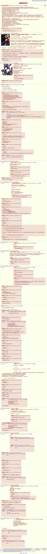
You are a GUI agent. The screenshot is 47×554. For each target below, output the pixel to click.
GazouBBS (21, 553)
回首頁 (33, 0)
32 (16, 549)
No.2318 (20, 392)
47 (9, 550)
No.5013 (19, 317)
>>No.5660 (4, 537)
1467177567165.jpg (5, 408)
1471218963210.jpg (12, 453)
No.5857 (20, 452)
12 (17, 548)
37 (23, 549)
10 (14, 548)
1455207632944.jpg (13, 321)
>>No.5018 (4, 336)
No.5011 (19, 310)
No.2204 (20, 384)
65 (6, 551)
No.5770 (29, 419)
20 (28, 548)
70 (13, 551)
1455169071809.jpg (13, 311)
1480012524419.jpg (13, 399)
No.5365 (19, 144)
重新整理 (44, 0)
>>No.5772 (4, 200)
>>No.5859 (4, 469)
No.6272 (21, 155)
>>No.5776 (4, 222)
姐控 (19, 75)
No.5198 (31, 274)
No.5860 (20, 467)
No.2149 (32, 363)
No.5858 (19, 460)
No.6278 (32, 75)
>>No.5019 (4, 355)
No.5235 (20, 127)
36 (22, 549)
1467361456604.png (6, 182)
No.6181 (20, 358)
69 (12, 551)
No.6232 (32, 243)
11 (15, 548)
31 (15, 549)
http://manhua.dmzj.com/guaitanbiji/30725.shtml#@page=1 (18, 255)
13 (18, 548)
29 (12, 549)
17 (24, 548)
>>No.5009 (4, 347)
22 (31, 548)
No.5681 (32, 162)
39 (26, 549)
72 (16, 551)
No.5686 (28, 174)
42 (30, 549)
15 (21, 548)
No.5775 (20, 203)
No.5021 (19, 345)
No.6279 (20, 80)
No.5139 (21, 84)
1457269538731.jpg (12, 112)
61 (29, 550)
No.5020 (20, 340)
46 (8, 550)
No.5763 (29, 415)
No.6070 (28, 496)
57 (23, 550)
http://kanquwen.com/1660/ (6, 86)
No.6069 (28, 492)
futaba (23, 553)
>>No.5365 (4, 152)
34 (19, 549)
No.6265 (16, 35)
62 (30, 550)
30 (13, 549)
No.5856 (28, 445)
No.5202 (20, 286)
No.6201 (20, 398)
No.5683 (28, 170)
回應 (26, 5)
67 (9, 551)
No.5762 (34, 409)
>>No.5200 (4, 291)
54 (19, 550)
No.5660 (39, 519)
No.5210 (19, 111)
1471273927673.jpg (12, 477)
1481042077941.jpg (5, 33)
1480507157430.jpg (5, 250)
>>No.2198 (4, 386)
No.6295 (20, 58)
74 (19, 551)
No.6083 (19, 500)
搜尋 (35, 0)
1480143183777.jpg (12, 541)
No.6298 (24, 5)
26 (8, 549)
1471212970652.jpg (5, 432)
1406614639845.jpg (5, 362)
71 (15, 551)
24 (5, 549)
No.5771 (37, 183)
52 (16, 550)
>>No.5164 (4, 140)
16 (22, 548)
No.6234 (28, 258)
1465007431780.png (6, 161)
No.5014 (20, 320)
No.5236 (20, 132)
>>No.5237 (4, 151)
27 (9, 549)
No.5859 (19, 464)
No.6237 (32, 246)
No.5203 (20, 289)
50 (13, 550)
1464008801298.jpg (5, 518)
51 (15, 550)
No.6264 (20, 225)
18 (25, 548)
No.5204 (20, 295)
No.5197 (32, 270)
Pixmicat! (26, 553)
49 (12, 550)
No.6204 (22, 540)
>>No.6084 (8, 512)
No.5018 (20, 328)
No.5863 (20, 476)
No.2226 (20, 389)
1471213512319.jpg (20, 438)
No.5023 (20, 350)
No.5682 (29, 166)
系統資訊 (38, 0)
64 (5, 551)
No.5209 (20, 101)
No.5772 (30, 195)
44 (5, 550)
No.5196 (31, 267)
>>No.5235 (4, 134)
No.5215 (19, 301)
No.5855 (28, 437)
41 (29, 549)
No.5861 (20, 472)
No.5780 (20, 220)
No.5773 (19, 198)
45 (6, 550)
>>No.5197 (16, 279)
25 (6, 549)
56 (22, 550)
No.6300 (20, 28)
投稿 (45, 5)
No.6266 (21, 49)
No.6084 (24, 504)
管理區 (42, 0)
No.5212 (20, 119)
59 (26, 550)
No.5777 (20, 215)
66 (8, 551)
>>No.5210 (4, 121)
